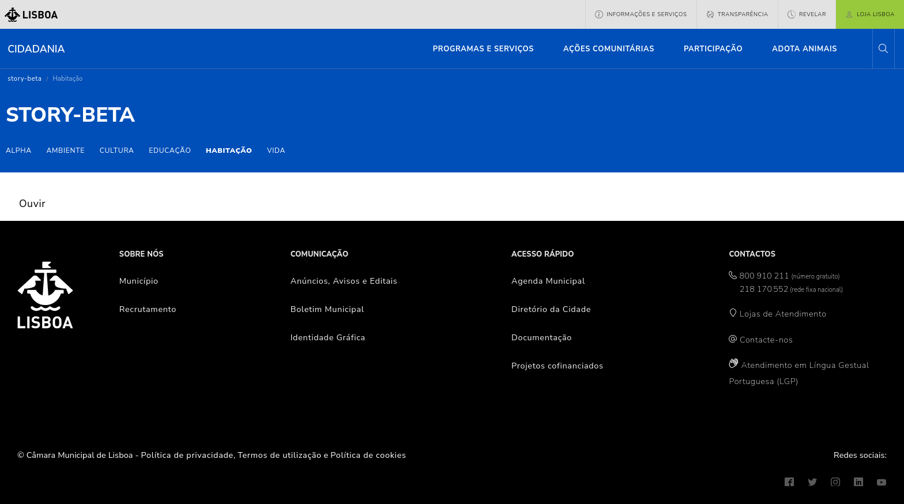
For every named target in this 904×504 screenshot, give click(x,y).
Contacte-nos (766, 339)
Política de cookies (368, 455)
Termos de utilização (280, 455)
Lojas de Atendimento (783, 313)
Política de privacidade (187, 455)
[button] (883, 49)
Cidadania (36, 49)
